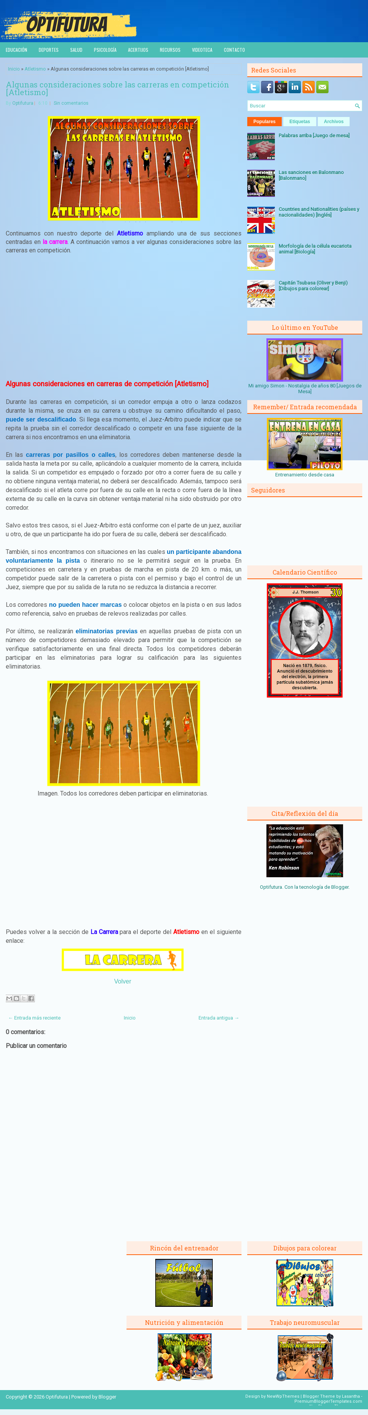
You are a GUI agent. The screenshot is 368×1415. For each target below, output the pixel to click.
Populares (264, 121)
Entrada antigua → (219, 1018)
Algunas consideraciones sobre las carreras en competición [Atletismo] (117, 88)
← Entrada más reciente (34, 1018)
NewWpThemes (283, 1396)
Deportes (49, 49)
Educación (16, 49)
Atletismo (35, 69)
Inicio (14, 69)
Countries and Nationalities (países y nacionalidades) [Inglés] (319, 212)
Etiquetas (299, 121)
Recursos (170, 49)
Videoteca (202, 49)
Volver (122, 981)
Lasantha (351, 1396)
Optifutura (22, 103)
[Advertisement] (123, 317)
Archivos (333, 121)
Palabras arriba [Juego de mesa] (314, 135)
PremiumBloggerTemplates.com (328, 1401)
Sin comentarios (71, 103)
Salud (76, 49)
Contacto (234, 49)
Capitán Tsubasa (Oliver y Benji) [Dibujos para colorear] (313, 286)
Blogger (339, 887)
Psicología (105, 49)
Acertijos (138, 49)
